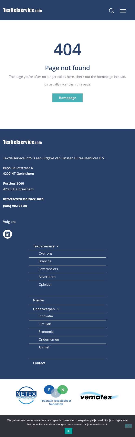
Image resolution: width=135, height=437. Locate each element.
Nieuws (38, 300)
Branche (45, 261)
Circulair (45, 324)
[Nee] (128, 426)
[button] (122, 11)
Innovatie (46, 316)
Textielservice (46, 246)
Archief (44, 347)
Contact (39, 363)
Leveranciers (48, 269)
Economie (46, 332)
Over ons (45, 253)
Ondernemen (49, 339)
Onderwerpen (46, 309)
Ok (68, 431)
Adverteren (47, 277)
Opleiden (45, 284)
